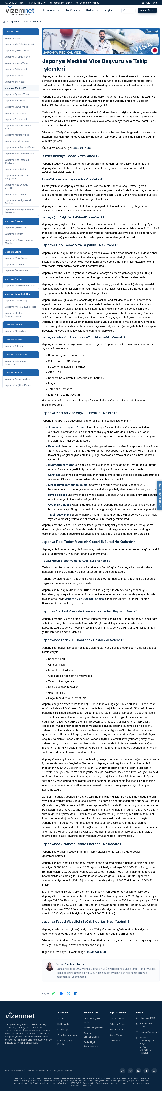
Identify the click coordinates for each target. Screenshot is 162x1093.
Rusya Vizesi (116, 1037)
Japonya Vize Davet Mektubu (20, 156)
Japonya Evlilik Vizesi (16, 71)
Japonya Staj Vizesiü (15, 103)
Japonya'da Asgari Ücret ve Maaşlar (19, 244)
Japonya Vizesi (13, 40)
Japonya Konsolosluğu (16, 303)
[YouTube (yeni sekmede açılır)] (130, 1073)
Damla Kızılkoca (74, 966)
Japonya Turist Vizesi (16, 121)
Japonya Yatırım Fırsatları (17, 381)
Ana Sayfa (62, 1021)
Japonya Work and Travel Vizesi (18, 129)
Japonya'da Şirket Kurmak (18, 387)
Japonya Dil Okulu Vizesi (17, 59)
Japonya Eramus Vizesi (16, 65)
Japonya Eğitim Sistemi (16, 260)
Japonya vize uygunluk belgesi (84, 601)
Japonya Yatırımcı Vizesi (17, 137)
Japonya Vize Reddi (15, 171)
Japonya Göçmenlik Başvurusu (20, 288)
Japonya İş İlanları (14, 236)
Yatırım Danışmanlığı (93, 1030)
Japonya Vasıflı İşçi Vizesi (18, 143)
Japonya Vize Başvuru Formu (20, 149)
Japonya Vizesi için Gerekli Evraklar (18, 204)
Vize (26, 24)
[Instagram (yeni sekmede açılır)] (122, 1073)
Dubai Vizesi (116, 1043)
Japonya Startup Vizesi (16, 109)
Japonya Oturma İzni (15, 333)
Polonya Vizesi (117, 1026)
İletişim (108, 11)
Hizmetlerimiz (50, 11)
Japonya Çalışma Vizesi (17, 53)
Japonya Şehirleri (14, 348)
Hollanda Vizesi (117, 1032)
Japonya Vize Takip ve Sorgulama (17, 179)
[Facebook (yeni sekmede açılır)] (146, 1073)
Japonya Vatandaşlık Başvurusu (15, 365)
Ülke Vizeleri (73, 11)
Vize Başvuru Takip (67, 1037)
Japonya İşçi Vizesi (15, 84)
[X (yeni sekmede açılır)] (154, 1073)
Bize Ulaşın (62, 1032)
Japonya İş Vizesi (14, 78)
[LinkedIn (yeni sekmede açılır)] (138, 1073)
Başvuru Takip (149, 2)
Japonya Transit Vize (15, 115)
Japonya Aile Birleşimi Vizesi (19, 46)
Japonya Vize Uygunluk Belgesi (17, 189)
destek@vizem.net (146, 1034)
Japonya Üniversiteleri (16, 273)
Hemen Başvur (147, 11)
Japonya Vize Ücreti (15, 196)
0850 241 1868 (82, 150)
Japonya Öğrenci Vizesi (17, 96)
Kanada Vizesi (117, 1021)
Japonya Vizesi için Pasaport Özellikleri (19, 213)
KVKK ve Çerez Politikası (59, 1073)
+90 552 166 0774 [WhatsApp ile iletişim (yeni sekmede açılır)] (144, 1027)
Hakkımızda (92, 11)
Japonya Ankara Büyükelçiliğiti (20, 309)
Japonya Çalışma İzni (15, 230)
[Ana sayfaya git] (3, 24)
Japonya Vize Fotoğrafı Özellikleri (17, 164)
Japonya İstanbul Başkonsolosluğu (13, 317)
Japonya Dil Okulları (15, 267)
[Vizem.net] (20, 1017)
